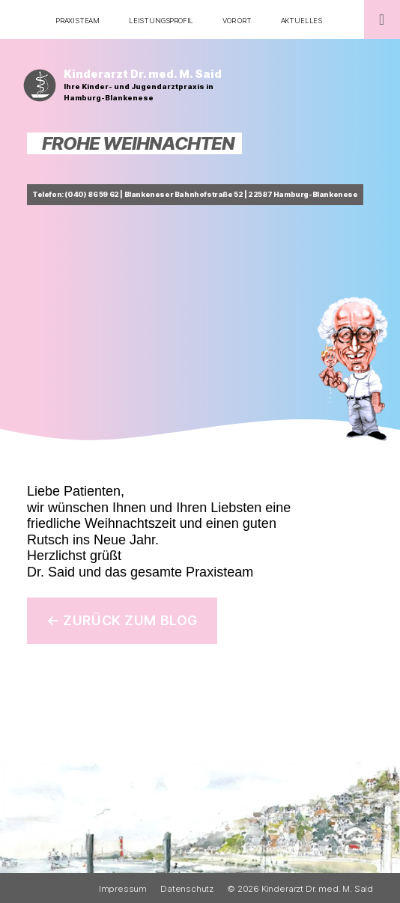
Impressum (123, 889)
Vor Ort (237, 20)
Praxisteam (77, 20)
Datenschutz (186, 889)
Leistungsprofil (161, 20)
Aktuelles (301, 20)
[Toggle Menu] (382, 19)
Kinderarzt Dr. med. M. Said (143, 74)
